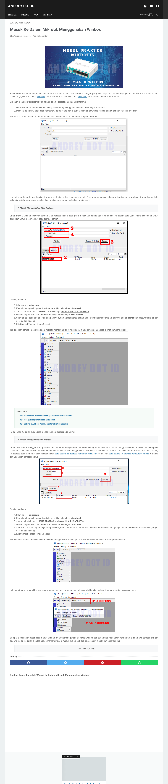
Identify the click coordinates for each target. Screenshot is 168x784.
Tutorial (123, 143)
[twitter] (47, 685)
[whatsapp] (96, 685)
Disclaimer (82, 775)
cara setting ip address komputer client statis (75, 467)
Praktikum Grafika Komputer (131, 133)
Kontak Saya (94, 775)
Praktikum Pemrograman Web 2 (133, 138)
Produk (152, 138)
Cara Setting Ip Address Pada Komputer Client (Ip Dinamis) (44, 434)
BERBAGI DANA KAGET (138, 119)
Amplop (123, 119)
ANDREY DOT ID (23, 3)
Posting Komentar (40, 33)
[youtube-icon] (149, 3)
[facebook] (22, 685)
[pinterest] (72, 685)
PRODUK (26, 10)
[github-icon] (155, 3)
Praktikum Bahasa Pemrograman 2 (134, 128)
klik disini (95, 94)
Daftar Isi (72, 775)
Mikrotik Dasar (135, 123)
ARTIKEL (48, 10)
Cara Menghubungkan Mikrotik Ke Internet (37, 430)
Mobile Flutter (150, 123)
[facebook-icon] (143, 3)
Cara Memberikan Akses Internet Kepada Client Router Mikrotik (46, 426)
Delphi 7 (123, 123)
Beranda (14, 10)
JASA (37, 10)
